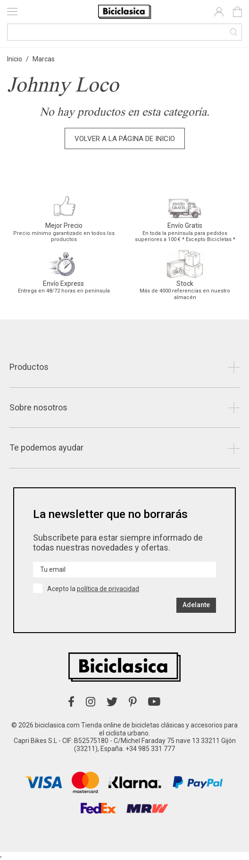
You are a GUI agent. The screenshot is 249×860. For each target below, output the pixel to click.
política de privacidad (108, 589)
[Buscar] (124, 32)
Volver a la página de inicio (125, 138)
